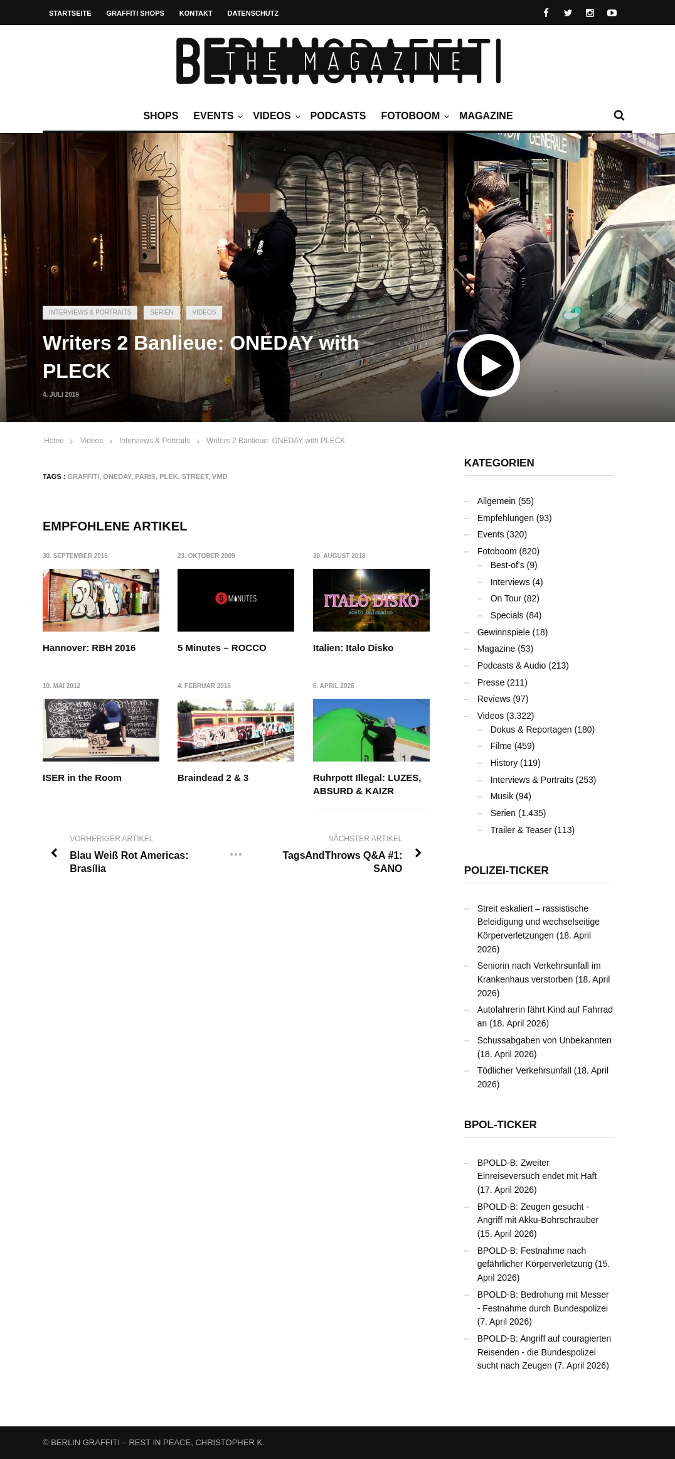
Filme (501, 746)
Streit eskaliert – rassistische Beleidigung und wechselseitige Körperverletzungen (538, 921)
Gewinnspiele (503, 632)
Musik (502, 796)
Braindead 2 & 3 (213, 777)
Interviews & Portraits (90, 312)
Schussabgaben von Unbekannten (544, 1040)
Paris (145, 476)
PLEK (168, 476)
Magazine (486, 115)
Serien (161, 312)
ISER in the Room (82, 777)
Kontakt (196, 13)
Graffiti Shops (135, 13)
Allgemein (496, 501)
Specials (507, 615)
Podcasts (338, 115)
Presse (491, 682)
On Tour (506, 598)
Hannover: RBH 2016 (89, 647)
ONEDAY (117, 476)
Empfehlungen (505, 518)
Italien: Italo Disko (353, 647)
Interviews (510, 582)
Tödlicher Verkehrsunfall (524, 1070)
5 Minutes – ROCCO (222, 647)
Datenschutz (253, 13)
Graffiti (84, 476)
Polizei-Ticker (506, 870)
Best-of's (507, 565)
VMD (219, 476)
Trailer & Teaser (521, 830)
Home (54, 440)
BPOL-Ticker (500, 1125)
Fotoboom (413, 116)
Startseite (70, 13)
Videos (275, 116)
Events (216, 116)
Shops (160, 115)
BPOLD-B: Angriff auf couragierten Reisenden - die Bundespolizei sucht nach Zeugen (544, 1351)
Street (195, 476)
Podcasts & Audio (511, 665)
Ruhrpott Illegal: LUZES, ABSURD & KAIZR (367, 784)
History (504, 763)
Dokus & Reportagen (531, 729)
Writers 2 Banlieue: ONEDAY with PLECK (275, 440)
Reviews (494, 699)
